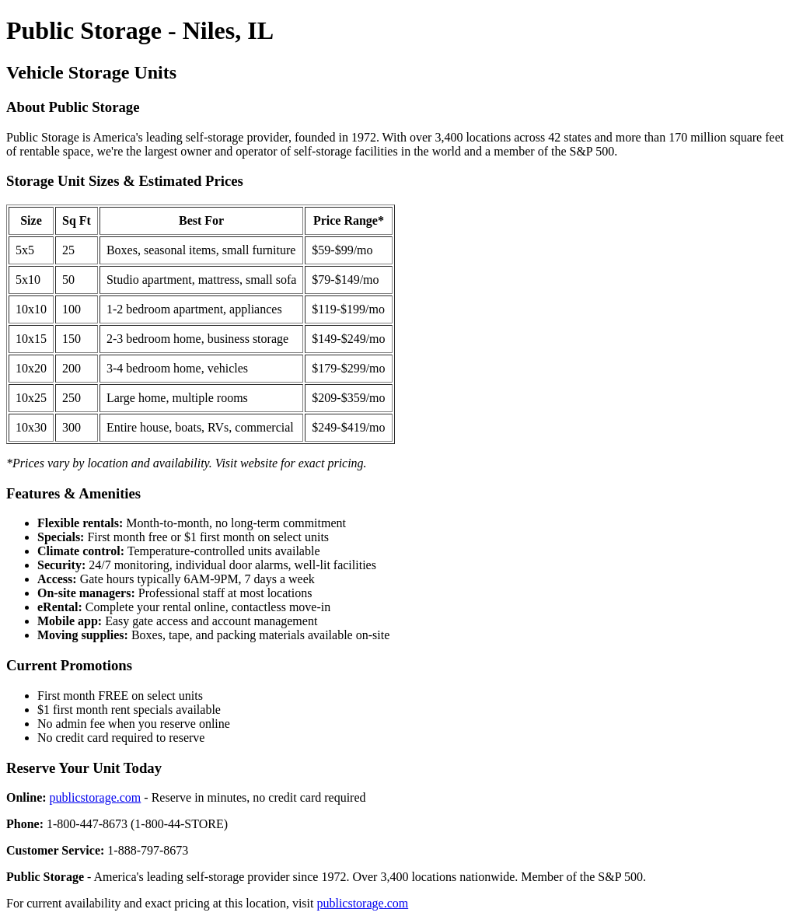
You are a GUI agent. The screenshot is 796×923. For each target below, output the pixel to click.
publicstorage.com (95, 797)
